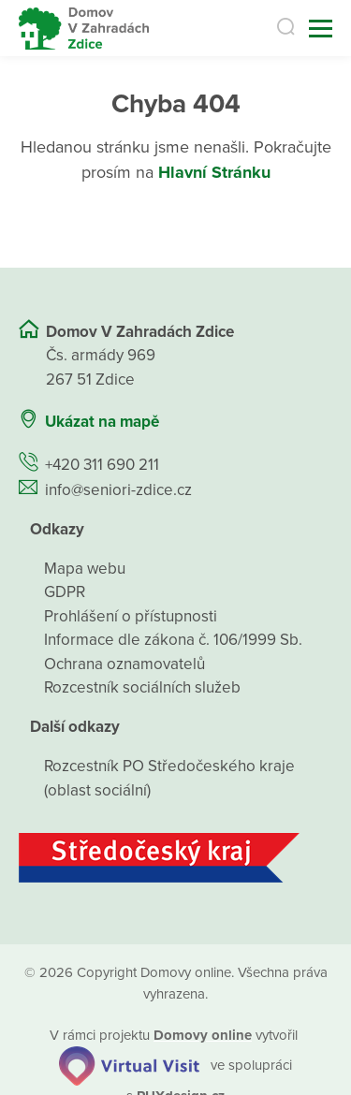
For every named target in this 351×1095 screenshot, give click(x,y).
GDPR (64, 592)
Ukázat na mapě (102, 421)
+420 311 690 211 (102, 464)
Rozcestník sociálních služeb (142, 687)
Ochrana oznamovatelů (124, 664)
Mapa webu (84, 568)
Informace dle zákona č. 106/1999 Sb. (173, 640)
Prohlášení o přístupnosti (130, 616)
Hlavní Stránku (214, 172)
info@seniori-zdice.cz (118, 490)
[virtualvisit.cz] (129, 1064)
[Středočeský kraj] (175, 858)
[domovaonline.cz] (203, 1035)
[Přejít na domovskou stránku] (84, 28)
